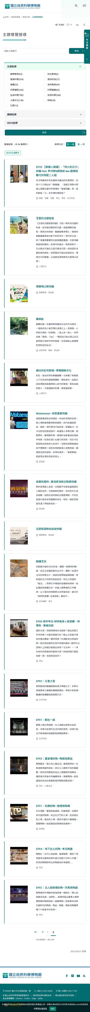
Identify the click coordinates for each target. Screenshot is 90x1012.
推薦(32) (14, 84)
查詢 (77, 51)
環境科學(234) (17, 79)
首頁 (7, 17)
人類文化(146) (17, 100)
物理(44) (51, 100)
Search (76, 5)
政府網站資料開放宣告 (42, 995)
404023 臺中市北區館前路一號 (17, 991)
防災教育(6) (52, 74)
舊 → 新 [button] (81, 144)
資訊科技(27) (53, 79)
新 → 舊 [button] (70, 144)
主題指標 (11, 66)
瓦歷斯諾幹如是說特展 (49, 528)
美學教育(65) (16, 74)
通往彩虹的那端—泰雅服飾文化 (53, 370)
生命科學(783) (17, 95)
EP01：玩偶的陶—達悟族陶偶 (53, 806)
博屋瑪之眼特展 (45, 286)
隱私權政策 (42, 1009)
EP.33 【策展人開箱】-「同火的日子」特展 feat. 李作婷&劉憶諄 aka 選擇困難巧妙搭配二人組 (58, 171)
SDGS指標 (12, 123)
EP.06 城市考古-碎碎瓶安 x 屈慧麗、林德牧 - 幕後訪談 (58, 623)
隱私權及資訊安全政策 (64, 995)
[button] (68, 24)
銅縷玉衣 (41, 561)
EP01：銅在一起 (45, 719)
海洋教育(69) (53, 84)
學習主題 (26, 17)
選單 (84, 5)
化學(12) (14, 105)
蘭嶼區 (40, 319)
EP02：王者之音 (45, 681)
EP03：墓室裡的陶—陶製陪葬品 (54, 758)
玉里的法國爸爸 (45, 218)
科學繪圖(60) (53, 90)
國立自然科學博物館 (22, 6)
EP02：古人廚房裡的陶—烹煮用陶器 (57, 887)
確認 (53, 1009)
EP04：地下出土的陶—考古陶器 (54, 848)
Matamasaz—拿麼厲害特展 (51, 413)
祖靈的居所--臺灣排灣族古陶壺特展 (56, 481)
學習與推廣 (15, 17)
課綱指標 (11, 114)
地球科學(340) (54, 95)
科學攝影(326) (17, 90)
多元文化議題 (12, 153)
